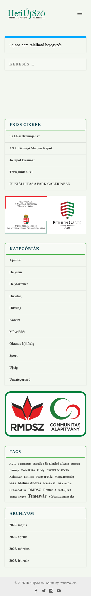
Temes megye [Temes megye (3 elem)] (17, 496)
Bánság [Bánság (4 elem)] (14, 470)
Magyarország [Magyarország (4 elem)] (64, 476)
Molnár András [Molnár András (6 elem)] (29, 483)
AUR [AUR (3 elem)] (12, 463)
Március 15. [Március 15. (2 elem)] (49, 483)
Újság (13, 368)
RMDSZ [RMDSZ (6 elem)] (34, 490)
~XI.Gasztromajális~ (24, 136)
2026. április (18, 537)
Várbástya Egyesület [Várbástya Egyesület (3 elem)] (61, 496)
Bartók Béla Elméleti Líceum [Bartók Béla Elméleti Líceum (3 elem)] (51, 463)
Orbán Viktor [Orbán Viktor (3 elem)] (17, 490)
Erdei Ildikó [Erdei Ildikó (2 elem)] (28, 470)
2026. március (19, 549)
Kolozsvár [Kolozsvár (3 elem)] (15, 476)
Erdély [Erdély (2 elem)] (40, 470)
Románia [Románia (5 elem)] (49, 490)
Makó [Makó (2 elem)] (12, 483)
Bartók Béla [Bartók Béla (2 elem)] (24, 463)
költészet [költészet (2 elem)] (29, 476)
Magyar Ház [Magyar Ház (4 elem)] (44, 476)
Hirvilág (15, 296)
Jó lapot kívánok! (22, 160)
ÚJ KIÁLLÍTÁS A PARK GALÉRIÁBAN (39, 184)
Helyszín (15, 272)
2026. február (19, 561)
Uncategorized (19, 379)
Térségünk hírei (21, 172)
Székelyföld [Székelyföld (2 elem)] (64, 490)
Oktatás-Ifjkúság (22, 344)
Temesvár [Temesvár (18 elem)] (37, 496)
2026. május (18, 525)
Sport (13, 355)
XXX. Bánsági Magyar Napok (31, 148)
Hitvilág (15, 308)
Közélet (14, 320)
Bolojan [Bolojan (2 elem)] (75, 463)
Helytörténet (18, 284)
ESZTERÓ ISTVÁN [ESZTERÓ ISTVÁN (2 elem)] (58, 470)
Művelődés (17, 332)
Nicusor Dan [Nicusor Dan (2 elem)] (65, 483)
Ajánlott (15, 260)
